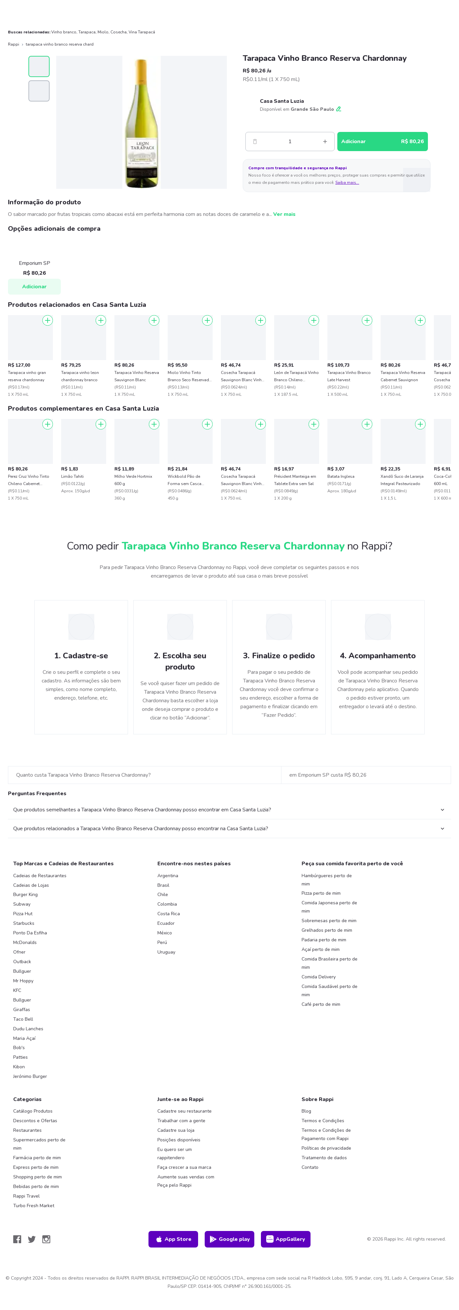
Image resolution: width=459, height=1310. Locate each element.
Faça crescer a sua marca (184, 1167)
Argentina (167, 876)
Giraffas (21, 1009)
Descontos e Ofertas (35, 1121)
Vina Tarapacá (142, 32)
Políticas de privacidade (326, 1148)
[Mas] (325, 141)
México (164, 933)
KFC (17, 990)
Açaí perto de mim (321, 949)
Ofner (19, 952)
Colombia (167, 904)
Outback (22, 962)
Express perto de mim (36, 1167)
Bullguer (22, 971)
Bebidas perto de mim (36, 1186)
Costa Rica (168, 914)
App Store (173, 1239)
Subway (21, 904)
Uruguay (166, 952)
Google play (229, 1239)
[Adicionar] (47, 320)
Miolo (103, 32)
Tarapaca (87, 32)
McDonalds (25, 942)
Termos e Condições (323, 1121)
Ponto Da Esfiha (30, 933)
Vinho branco (63, 32)
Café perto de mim (321, 1004)
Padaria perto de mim (324, 940)
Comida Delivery (319, 977)
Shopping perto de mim (37, 1177)
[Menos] (255, 141)
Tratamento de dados (324, 1158)
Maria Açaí (24, 1038)
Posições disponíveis (178, 1140)
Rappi (13, 44)
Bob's (19, 1047)
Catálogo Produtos (33, 1111)
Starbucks (23, 923)
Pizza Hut (22, 914)
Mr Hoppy (23, 981)
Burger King (25, 894)
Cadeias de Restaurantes (39, 876)
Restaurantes (27, 1130)
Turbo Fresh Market (33, 1206)
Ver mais (284, 214)
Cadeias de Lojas (31, 885)
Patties (20, 1057)
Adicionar (34, 286)
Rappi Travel (26, 1196)
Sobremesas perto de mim (329, 921)
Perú (162, 942)
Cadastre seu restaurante (184, 1111)
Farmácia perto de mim (37, 1158)
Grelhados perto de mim (327, 930)
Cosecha (118, 32)
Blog (306, 1111)
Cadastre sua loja (175, 1130)
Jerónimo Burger (30, 1076)
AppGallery (285, 1239)
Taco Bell (23, 1019)
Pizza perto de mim (321, 893)
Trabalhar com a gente (181, 1121)
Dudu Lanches (28, 1029)
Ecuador (166, 923)
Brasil (163, 885)
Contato (310, 1167)
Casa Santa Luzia (282, 101)
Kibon (19, 1067)
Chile (162, 894)
